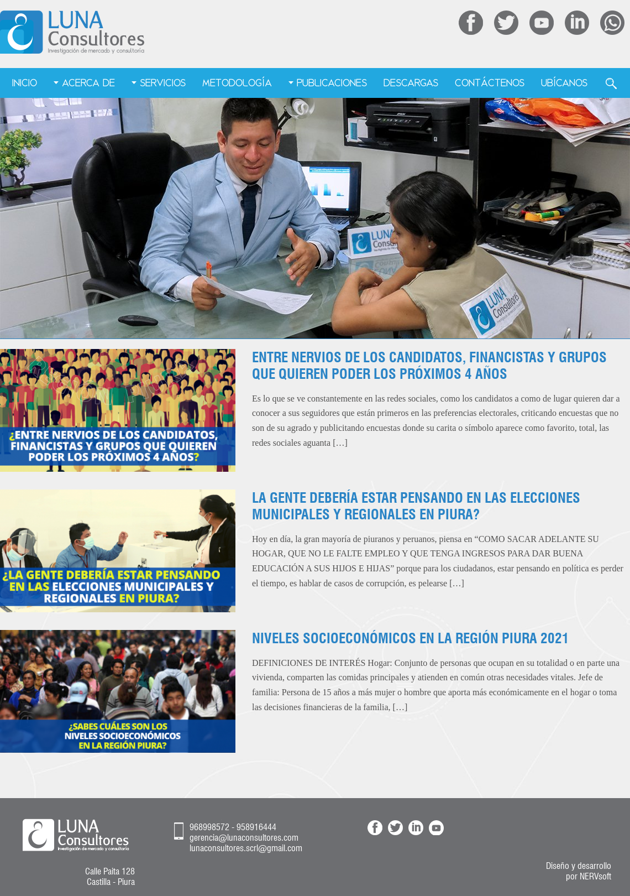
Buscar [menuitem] (611, 83)
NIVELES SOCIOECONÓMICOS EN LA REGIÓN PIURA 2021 (410, 638)
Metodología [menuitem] (237, 83)
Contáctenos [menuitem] (489, 83)
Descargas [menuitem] (411, 83)
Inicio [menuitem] (24, 83)
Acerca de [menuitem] (88, 83)
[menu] (315, 83)
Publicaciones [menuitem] (332, 83)
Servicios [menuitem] (163, 83)
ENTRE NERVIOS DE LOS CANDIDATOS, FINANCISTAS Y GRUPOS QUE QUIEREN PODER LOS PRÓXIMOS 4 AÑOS (429, 365)
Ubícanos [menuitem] (564, 83)
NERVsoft (595, 876)
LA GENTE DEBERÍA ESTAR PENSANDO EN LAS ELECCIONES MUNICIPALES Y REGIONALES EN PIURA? (416, 506)
